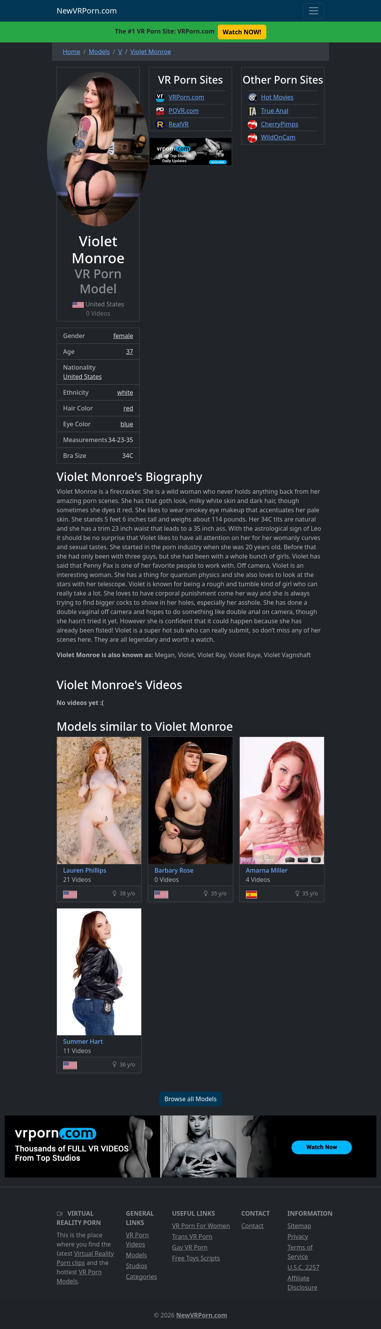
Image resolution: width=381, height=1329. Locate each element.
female (123, 335)
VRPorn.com (186, 97)
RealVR (179, 124)
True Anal (274, 110)
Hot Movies (277, 97)
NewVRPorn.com (87, 10)
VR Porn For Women (201, 1225)
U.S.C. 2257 (303, 1267)
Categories (141, 1276)
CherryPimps (279, 124)
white (125, 392)
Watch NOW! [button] (242, 32)
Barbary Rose (174, 870)
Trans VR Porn (192, 1236)
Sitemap (299, 1225)
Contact (252, 1225)
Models (136, 1255)
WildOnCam (278, 137)
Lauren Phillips (84, 870)
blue (126, 424)
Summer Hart (83, 1041)
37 (129, 351)
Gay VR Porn (190, 1247)
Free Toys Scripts (196, 1258)
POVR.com (184, 110)
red (128, 408)
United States (82, 376)
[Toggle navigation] (313, 11)
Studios (136, 1266)
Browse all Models (190, 1099)
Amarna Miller (267, 870)
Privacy (297, 1236)
